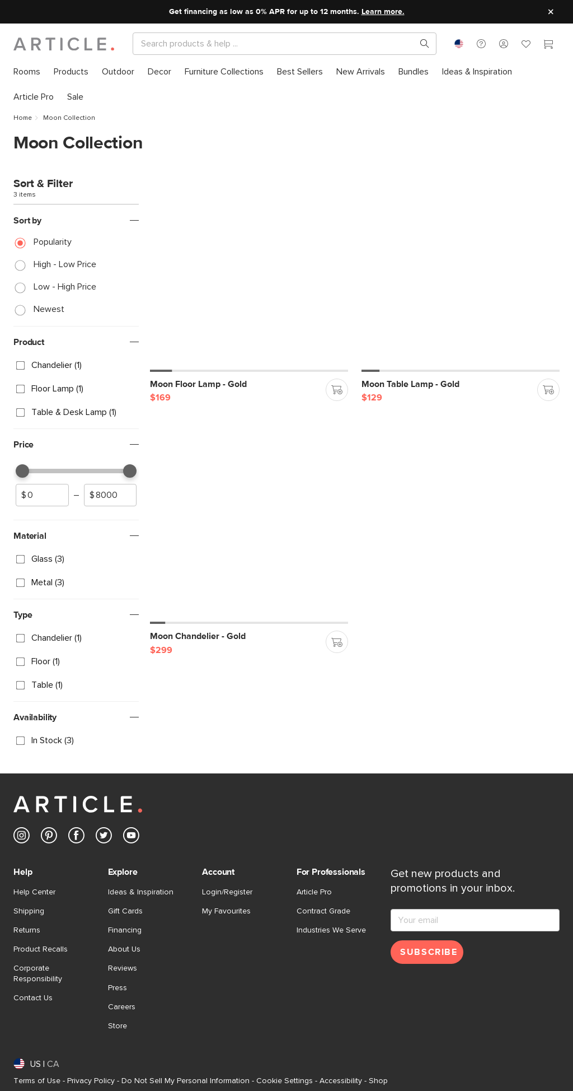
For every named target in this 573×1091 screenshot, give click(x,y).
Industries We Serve (331, 930)
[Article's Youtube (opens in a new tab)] (131, 838)
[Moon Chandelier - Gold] (249, 525)
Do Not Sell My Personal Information (185, 1081)
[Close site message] (550, 12)
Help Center (34, 892)
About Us (124, 949)
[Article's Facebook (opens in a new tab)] (76, 838)
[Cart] (548, 45)
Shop (378, 1081)
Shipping (28, 911)
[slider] (22, 471)
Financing (125, 930)
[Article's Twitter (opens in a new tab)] (104, 838)
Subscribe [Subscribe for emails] (428, 952)
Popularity (53, 241)
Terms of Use (36, 1081)
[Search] (275, 44)
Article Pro (314, 892)
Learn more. (383, 12)
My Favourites (226, 911)
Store (117, 1026)
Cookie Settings (284, 1081)
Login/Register (227, 892)
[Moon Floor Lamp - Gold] (249, 273)
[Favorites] (526, 45)
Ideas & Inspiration (140, 892)
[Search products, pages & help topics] (420, 44)
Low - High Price (65, 286)
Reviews (122, 968)
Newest (49, 309)
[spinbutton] (42, 495)
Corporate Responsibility (37, 973)
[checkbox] (76, 365)
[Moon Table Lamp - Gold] (460, 273)
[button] (481, 43)
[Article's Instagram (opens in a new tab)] (21, 838)
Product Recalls (40, 949)
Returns (26, 930)
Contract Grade (323, 911)
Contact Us (33, 998)
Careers (121, 1007)
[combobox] (459, 43)
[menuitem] (27, 72)
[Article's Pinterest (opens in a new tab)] (49, 838)
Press (117, 988)
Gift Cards (125, 911)
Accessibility (341, 1081)
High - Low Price (65, 264)
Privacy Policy (91, 1081)
